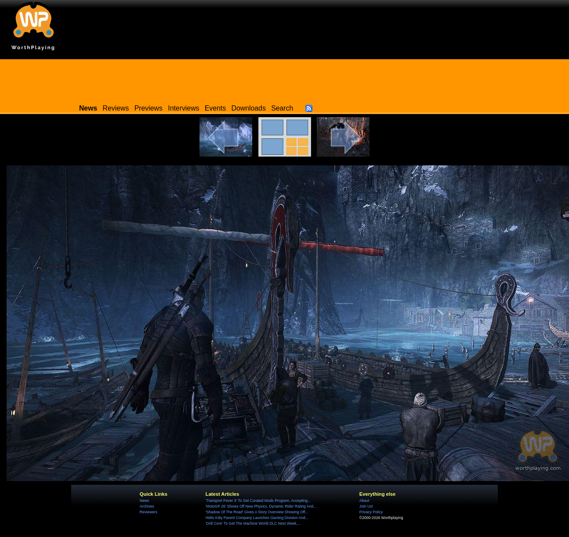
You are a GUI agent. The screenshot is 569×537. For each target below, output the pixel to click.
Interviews (183, 108)
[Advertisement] (284, 79)
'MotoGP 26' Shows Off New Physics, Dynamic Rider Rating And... (261, 506)
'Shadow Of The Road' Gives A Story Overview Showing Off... (257, 512)
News (144, 500)
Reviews (116, 108)
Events (215, 108)
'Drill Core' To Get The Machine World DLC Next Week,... (253, 523)
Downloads (249, 108)
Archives (147, 506)
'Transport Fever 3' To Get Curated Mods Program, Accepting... (258, 500)
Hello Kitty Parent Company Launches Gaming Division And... (257, 518)
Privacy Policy (371, 512)
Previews (148, 108)
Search (282, 108)
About (364, 500)
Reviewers (148, 512)
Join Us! (366, 506)
